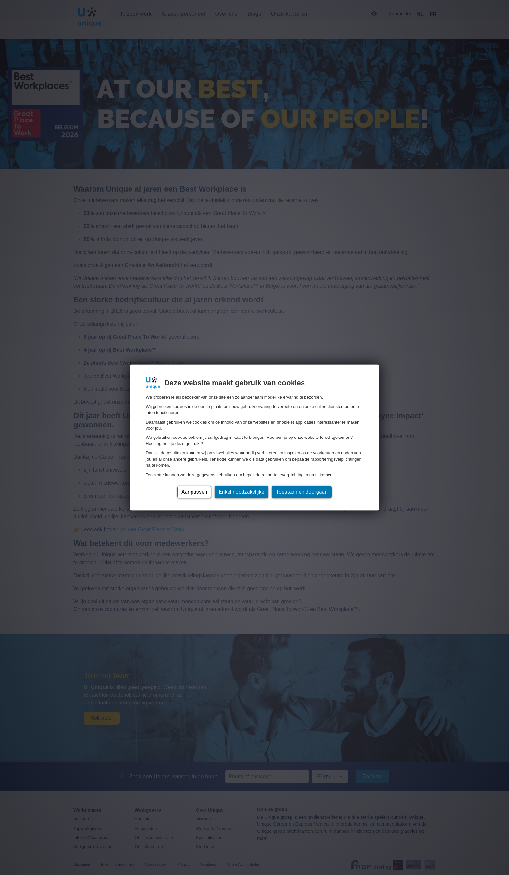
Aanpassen (194, 491)
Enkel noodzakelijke (241, 491)
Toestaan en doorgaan (302, 491)
